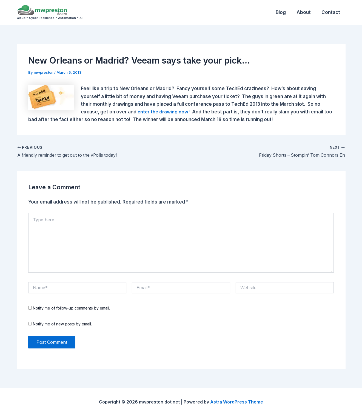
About (306, 12)
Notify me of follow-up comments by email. (71, 307)
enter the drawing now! (164, 111)
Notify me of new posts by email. (62, 323)
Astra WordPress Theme (236, 401)
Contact (331, 12)
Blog (284, 12)
